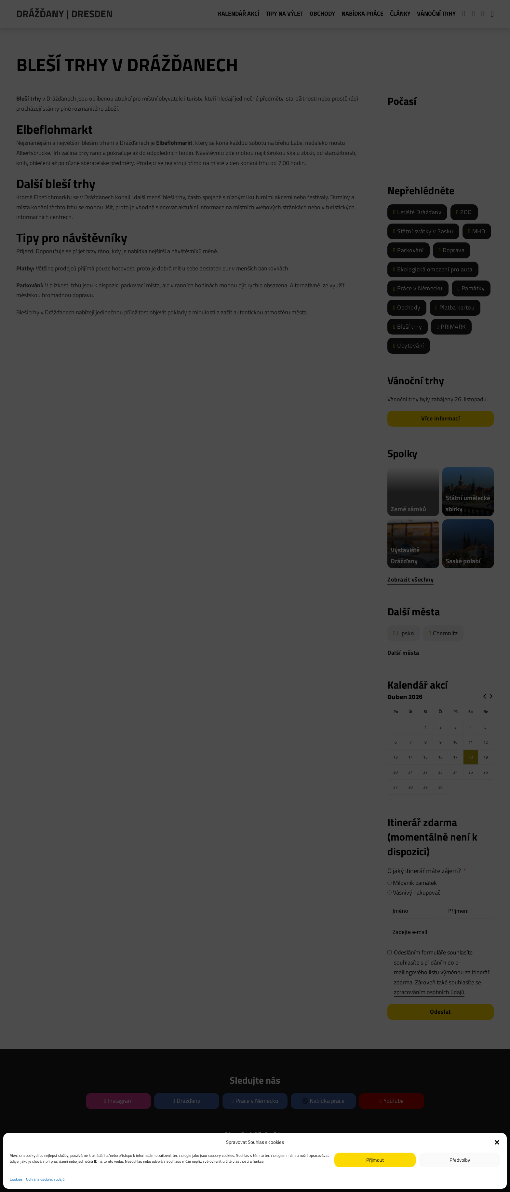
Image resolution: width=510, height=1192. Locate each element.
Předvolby (460, 1160)
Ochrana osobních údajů (45, 1179)
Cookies (16, 1179)
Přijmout (375, 1160)
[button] (497, 1142)
